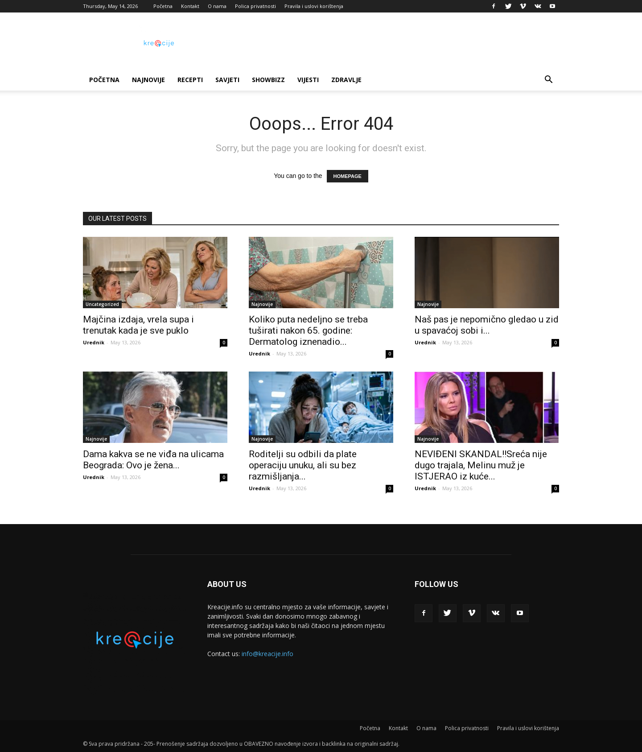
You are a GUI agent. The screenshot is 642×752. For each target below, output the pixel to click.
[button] (548, 80)
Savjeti (227, 79)
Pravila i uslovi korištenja (313, 6)
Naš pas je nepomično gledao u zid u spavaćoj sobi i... (487, 325)
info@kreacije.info (267, 653)
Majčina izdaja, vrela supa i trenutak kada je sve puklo (138, 325)
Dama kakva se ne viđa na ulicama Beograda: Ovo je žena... (153, 460)
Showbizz (268, 79)
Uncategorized (102, 304)
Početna (163, 6)
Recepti (190, 79)
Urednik (93, 342)
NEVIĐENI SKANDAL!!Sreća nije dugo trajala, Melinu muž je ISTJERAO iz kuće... (481, 465)
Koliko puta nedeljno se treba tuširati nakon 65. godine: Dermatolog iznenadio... (308, 330)
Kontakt (190, 6)
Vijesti (308, 79)
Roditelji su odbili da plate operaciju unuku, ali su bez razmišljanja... (303, 465)
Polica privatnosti (255, 6)
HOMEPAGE (347, 176)
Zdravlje (346, 79)
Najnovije (148, 79)
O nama (217, 6)
